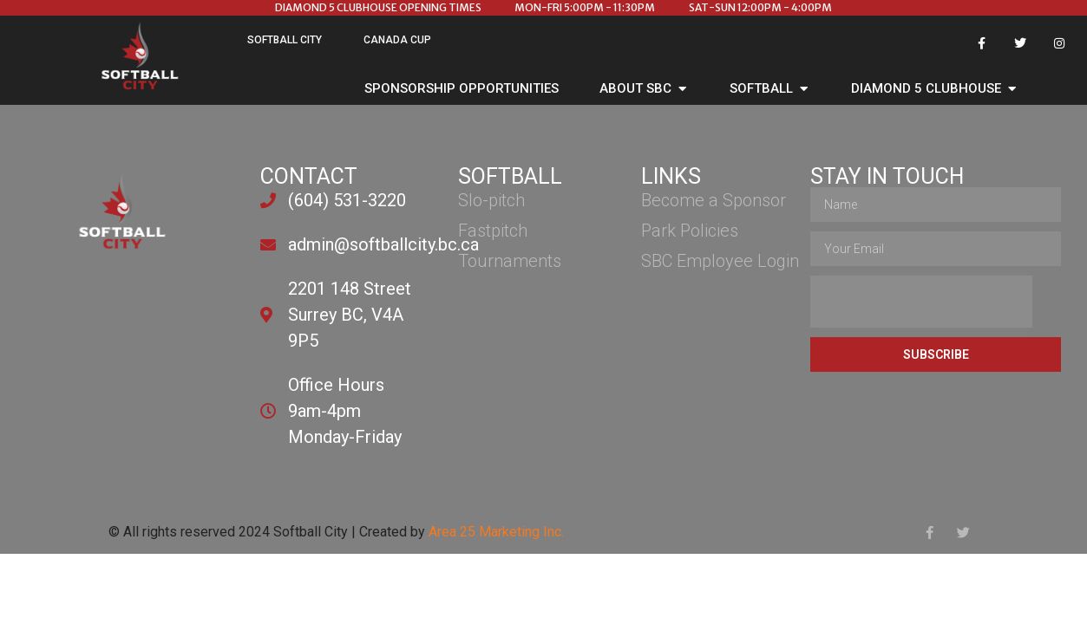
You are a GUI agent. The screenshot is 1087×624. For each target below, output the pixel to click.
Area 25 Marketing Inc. (496, 531)
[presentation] (921, 302)
